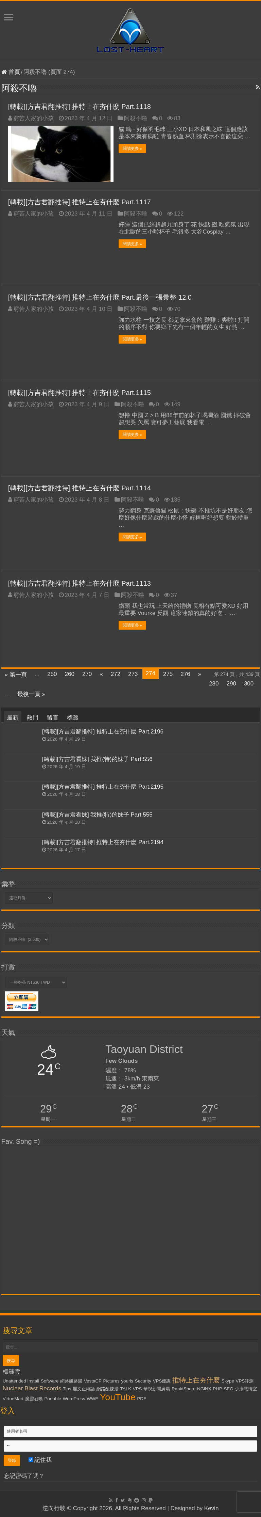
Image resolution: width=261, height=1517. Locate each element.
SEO (228, 1388)
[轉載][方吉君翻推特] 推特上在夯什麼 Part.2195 (102, 787)
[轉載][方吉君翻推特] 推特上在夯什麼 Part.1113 (79, 583)
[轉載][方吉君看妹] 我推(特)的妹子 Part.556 (97, 759)
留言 (52, 717)
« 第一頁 (16, 674)
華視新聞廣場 (156, 1388)
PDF (141, 1398)
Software (50, 1381)
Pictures (111, 1381)
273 (133, 674)
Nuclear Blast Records (32, 1388)
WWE (92, 1398)
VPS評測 (245, 1381)
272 (115, 674)
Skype (228, 1381)
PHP (217, 1388)
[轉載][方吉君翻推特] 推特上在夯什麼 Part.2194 (102, 842)
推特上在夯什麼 (196, 1380)
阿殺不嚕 (135, 118)
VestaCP (93, 1381)
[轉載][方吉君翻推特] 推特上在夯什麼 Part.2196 (102, 731)
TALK (125, 1388)
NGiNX (204, 1388)
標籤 (73, 717)
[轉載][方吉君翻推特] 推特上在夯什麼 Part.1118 (79, 106)
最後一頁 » (31, 694)
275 (168, 674)
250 (52, 674)
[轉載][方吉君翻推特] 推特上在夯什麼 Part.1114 (79, 488)
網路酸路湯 (71, 1381)
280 (214, 683)
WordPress (74, 1398)
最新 (12, 717)
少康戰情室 (246, 1388)
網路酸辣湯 (108, 1388)
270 (87, 674)
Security (143, 1381)
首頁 (10, 72)
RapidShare (183, 1388)
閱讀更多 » (132, 148)
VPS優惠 (162, 1381)
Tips (67, 1388)
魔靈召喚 (34, 1398)
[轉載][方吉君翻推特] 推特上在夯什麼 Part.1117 (79, 202)
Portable (52, 1398)
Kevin (211, 1508)
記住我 (40, 1460)
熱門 (32, 717)
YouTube (118, 1397)
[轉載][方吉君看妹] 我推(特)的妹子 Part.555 (97, 814)
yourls (127, 1381)
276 (185, 674)
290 (231, 683)
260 (69, 674)
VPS (137, 1388)
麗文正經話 (84, 1388)
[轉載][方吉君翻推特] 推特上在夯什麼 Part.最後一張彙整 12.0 (100, 297)
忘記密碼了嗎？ (24, 1476)
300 (249, 683)
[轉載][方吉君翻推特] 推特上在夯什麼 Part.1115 (79, 392)
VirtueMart (13, 1398)
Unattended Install (21, 1381)
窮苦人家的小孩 (33, 118)
